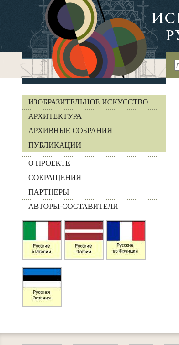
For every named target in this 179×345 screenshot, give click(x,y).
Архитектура (55, 116)
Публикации (54, 145)
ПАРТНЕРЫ (48, 192)
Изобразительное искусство (88, 102)
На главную (83, 39)
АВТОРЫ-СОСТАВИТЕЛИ (73, 206)
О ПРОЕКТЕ (49, 163)
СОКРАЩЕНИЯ (54, 177)
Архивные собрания (70, 130)
